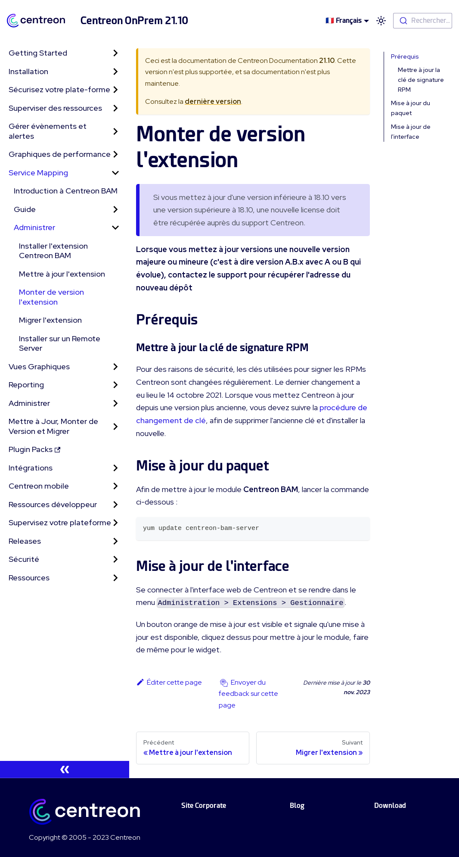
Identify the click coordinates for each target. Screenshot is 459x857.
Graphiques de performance (60, 154)
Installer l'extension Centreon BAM (53, 251)
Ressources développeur (53, 504)
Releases (25, 541)
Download (390, 805)
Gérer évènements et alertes (48, 131)
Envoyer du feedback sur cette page (248, 694)
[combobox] (422, 20)
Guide (25, 209)
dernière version (213, 101)
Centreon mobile (39, 486)
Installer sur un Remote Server (59, 343)
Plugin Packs (34, 449)
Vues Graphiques (39, 366)
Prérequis (405, 56)
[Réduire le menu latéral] (64, 769)
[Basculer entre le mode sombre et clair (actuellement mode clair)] (381, 21)
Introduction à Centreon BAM (66, 191)
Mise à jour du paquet (410, 108)
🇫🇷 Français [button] (344, 20)
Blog (297, 805)
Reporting (26, 385)
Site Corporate (203, 805)
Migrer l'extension (50, 320)
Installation (28, 71)
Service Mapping (38, 173)
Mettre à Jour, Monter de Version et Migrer (53, 426)
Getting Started (38, 53)
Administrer (34, 227)
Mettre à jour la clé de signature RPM (421, 79)
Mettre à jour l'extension (62, 274)
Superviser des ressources (55, 108)
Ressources (29, 578)
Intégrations (31, 468)
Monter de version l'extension (51, 297)
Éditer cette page (169, 682)
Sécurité (24, 559)
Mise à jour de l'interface (411, 131)
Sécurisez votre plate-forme (59, 89)
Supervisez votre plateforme (60, 522)
